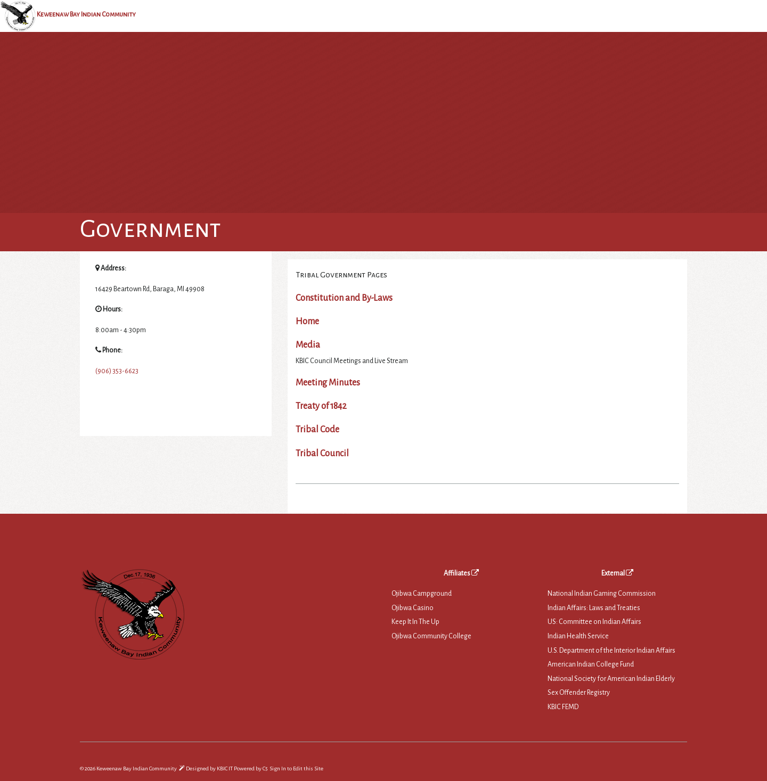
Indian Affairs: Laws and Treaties (594, 608)
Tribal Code (317, 429)
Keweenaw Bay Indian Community (86, 14)
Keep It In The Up (415, 622)
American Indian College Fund (591, 664)
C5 (265, 768)
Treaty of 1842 (321, 406)
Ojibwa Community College (431, 636)
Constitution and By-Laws (344, 298)
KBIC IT (225, 768)
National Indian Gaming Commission (602, 593)
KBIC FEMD (563, 707)
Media (308, 345)
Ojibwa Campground (421, 593)
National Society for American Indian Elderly (611, 679)
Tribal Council (322, 453)
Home (307, 321)
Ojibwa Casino (412, 608)
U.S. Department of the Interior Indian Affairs (611, 650)
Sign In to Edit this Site (295, 768)
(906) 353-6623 (116, 371)
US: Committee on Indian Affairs (594, 622)
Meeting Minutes (328, 383)
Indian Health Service (578, 636)
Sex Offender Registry (579, 692)
